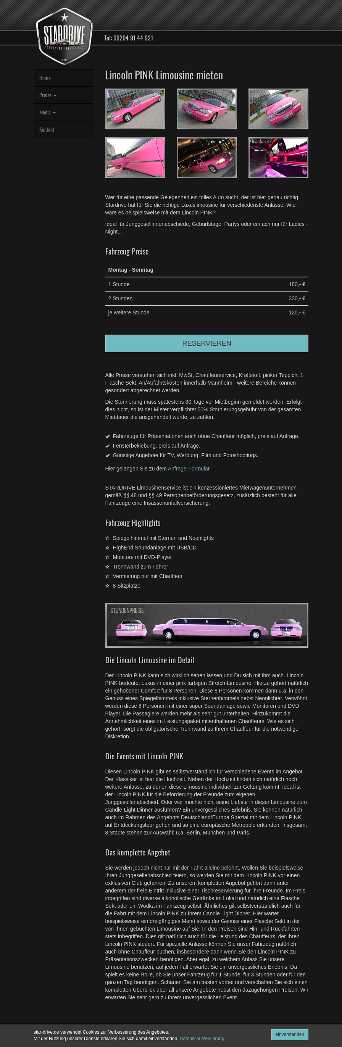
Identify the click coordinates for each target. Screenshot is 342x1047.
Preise (47, 95)
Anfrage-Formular (189, 469)
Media (47, 112)
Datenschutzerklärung (202, 1038)
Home (45, 78)
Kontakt (46, 129)
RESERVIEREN (206, 343)
